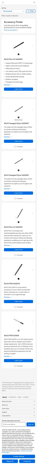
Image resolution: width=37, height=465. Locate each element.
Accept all (27, 461)
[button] (3, 2)
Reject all (10, 461)
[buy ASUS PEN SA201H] (12, 283)
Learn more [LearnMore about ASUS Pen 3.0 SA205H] (18, 89)
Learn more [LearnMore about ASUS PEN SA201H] (18, 301)
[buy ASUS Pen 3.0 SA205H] (13, 59)
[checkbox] (18, 147)
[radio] (18, 54)
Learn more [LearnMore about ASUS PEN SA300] (18, 360)
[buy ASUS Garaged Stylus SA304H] (16, 123)
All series (25, 397)
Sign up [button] (30, 424)
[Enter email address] (14, 424)
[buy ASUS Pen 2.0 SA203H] (13, 227)
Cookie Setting (18, 456)
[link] (18, 2)
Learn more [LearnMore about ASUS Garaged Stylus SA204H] (18, 193)
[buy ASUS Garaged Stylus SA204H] (16, 175)
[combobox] (13, 11)
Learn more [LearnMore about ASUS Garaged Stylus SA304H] (18, 141)
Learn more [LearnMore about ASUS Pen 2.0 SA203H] (18, 250)
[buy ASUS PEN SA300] (11, 335)
